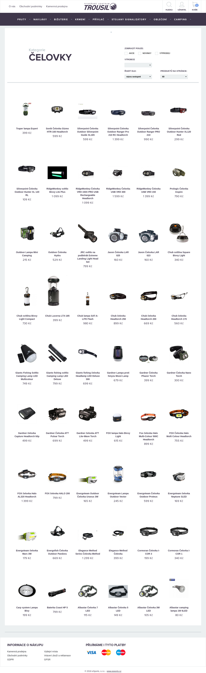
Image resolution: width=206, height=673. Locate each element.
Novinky (144, 50)
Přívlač (98, 19)
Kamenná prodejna (56, 6)
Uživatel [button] (182, 6)
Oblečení (160, 19)
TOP (117, 32)
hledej (169, 6)
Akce (129, 50)
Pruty (21, 19)
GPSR (47, 656)
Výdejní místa (51, 648)
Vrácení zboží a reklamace (57, 652)
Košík (195, 6)
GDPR (10, 656)
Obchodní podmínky (30, 6)
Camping (180, 19)
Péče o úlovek (97, 32)
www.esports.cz (114, 668)
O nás (12, 6)
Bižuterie (61, 19)
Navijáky (40, 19)
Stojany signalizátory (129, 19)
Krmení (80, 19)
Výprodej (162, 50)
